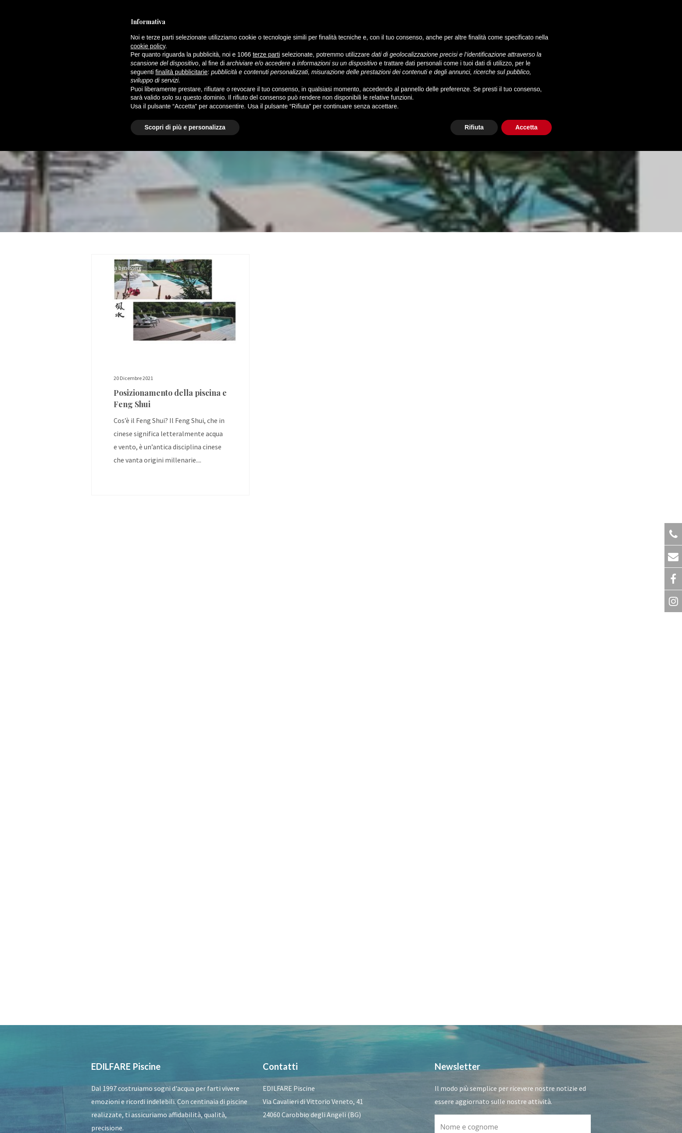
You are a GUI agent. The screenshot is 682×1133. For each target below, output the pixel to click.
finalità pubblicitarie (181, 71)
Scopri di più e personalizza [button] (185, 127)
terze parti (266, 54)
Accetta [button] (526, 127)
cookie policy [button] (148, 46)
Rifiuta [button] (474, 127)
